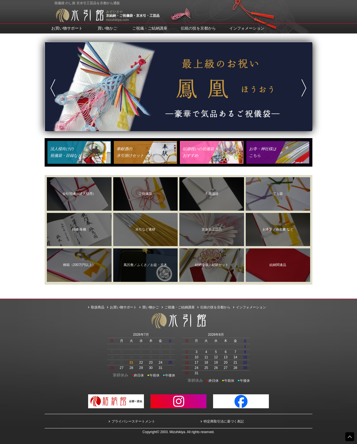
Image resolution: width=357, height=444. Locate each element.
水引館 (79, 15)
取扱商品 (97, 307)
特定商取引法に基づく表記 (224, 421)
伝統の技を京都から (198, 28)
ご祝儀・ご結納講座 (149, 28)
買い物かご (107, 28)
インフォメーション (246, 28)
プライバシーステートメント (133, 421)
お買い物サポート (67, 28)
